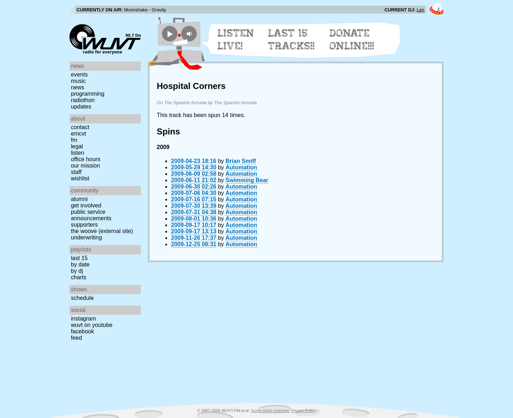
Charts (79, 277)
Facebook (82, 331)
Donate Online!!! (352, 39)
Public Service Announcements (91, 215)
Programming (87, 94)
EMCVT (78, 134)
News (77, 87)
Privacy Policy (303, 410)
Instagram (83, 319)
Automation (241, 167)
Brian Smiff (241, 161)
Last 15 (79, 258)
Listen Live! (236, 39)
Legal (77, 146)
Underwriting (86, 237)
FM (74, 140)
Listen (77, 153)
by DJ (77, 271)
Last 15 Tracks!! (291, 39)
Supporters (84, 225)
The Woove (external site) (102, 231)
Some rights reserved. (270, 410)
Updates (81, 107)
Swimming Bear (247, 180)
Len (420, 9)
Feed (76, 338)
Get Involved (86, 205)
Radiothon (83, 100)
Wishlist (80, 178)
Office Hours (85, 159)
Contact (80, 127)
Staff (76, 172)
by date (80, 264)
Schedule (82, 298)
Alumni (79, 199)
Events (79, 75)
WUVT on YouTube (92, 325)
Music (78, 81)
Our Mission (85, 166)
